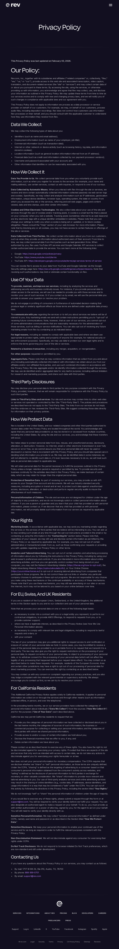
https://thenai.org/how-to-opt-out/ (84, 565)
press (68, 920)
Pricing (63, 913)
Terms (51, 942)
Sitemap (87, 942)
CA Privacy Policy (73, 942)
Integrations (33, 913)
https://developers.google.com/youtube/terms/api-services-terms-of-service (65, 261)
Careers (102, 913)
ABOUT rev (50, 913)
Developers (87, 913)
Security (42, 942)
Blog (74, 913)
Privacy (60, 942)
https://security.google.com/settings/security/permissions (65, 269)
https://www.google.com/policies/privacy (41, 254)
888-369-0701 (32, 872)
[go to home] (59, 904)
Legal (32, 942)
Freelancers (54, 920)
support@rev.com (19, 802)
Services (17, 913)
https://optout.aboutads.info (51, 568)
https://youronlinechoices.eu (25, 571)
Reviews (97, 942)
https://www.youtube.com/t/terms (40, 257)
